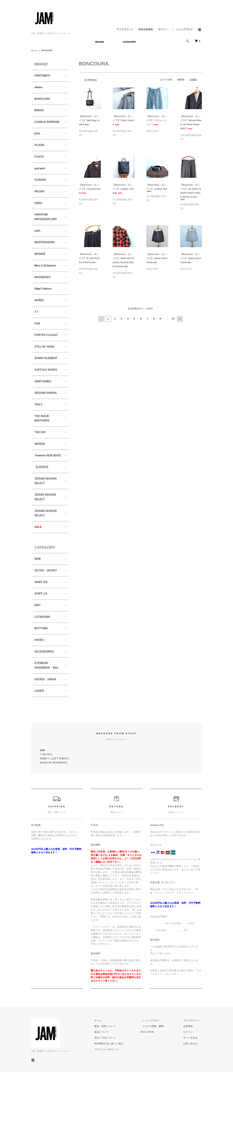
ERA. (38, 142)
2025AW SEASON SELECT (47, 516)
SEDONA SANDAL (47, 417)
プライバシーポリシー (116, 1102)
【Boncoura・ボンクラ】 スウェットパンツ (156, 120)
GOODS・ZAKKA (47, 731)
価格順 (180, 79)
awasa (39, 88)
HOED (39, 216)
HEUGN (40, 204)
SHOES (40, 684)
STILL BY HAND (46, 368)
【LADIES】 (43, 501)
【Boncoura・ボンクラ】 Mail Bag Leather (89, 120)
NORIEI (40, 319)
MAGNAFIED (44, 294)
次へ (179, 318)
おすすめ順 (166, 79)
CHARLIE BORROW (42, 127)
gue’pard (40, 179)
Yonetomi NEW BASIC (45, 486)
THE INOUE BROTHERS (43, 444)
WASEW (40, 471)
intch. (38, 245)
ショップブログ (184, 29)
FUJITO (40, 167)
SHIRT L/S (42, 635)
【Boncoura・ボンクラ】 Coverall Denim (90, 188)
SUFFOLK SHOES (47, 392)
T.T (37, 331)
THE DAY (41, 459)
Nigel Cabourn (44, 307)
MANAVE (41, 270)
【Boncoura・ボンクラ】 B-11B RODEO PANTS (89, 258)
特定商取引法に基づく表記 (118, 1096)
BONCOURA (48, 50)
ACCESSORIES (46, 696)
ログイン (163, 29)
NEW (38, 598)
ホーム (34, 50)
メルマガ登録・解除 (159, 1079)
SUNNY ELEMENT (48, 380)
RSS (150, 1085)
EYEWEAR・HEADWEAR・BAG (45, 714)
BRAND (99, 42)
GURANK (41, 191)
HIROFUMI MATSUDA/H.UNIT (47, 231)
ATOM (158, 1085)
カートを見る (192, 1091)
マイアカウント (125, 29)
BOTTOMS (42, 672)
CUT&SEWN (43, 659)
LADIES (40, 743)
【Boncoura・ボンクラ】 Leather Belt (156, 187)
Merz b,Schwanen (47, 282)
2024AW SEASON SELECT (47, 551)
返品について (111, 1085)
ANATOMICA (43, 76)
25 (172, 318)
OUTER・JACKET (47, 610)
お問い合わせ (192, 1096)
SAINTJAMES (44, 405)
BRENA (40, 112)
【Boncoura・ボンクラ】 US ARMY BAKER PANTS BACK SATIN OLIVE (190, 191)
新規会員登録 (146, 29)
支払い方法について (115, 1091)
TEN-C (39, 429)
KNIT (38, 647)
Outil (38, 344)
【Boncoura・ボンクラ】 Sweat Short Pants (156, 258)
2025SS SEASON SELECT (47, 533)
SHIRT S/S (42, 623)
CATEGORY (129, 42)
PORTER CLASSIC (48, 356)
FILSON (40, 154)
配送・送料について (115, 1079)
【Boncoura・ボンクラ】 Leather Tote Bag (123, 188)
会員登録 (190, 1079)
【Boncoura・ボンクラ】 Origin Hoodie (123, 120)
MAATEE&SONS (46, 258)
